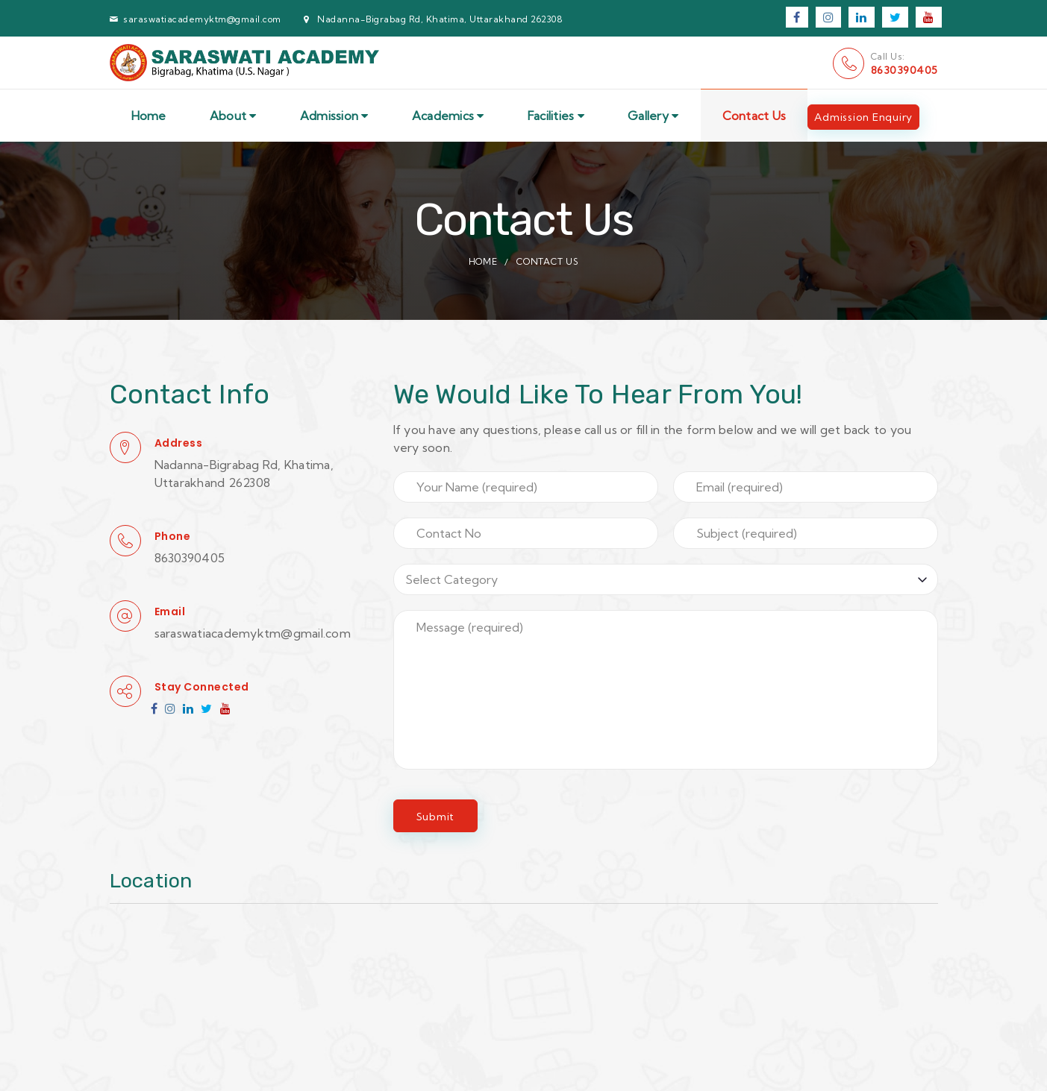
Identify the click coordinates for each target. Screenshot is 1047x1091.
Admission (334, 115)
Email (170, 611)
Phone (172, 536)
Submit (435, 816)
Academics (448, 115)
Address (178, 443)
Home (148, 115)
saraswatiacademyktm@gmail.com (202, 19)
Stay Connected (201, 686)
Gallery (653, 115)
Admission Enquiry (863, 117)
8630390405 (904, 70)
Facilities (556, 115)
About (233, 115)
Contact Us (754, 115)
